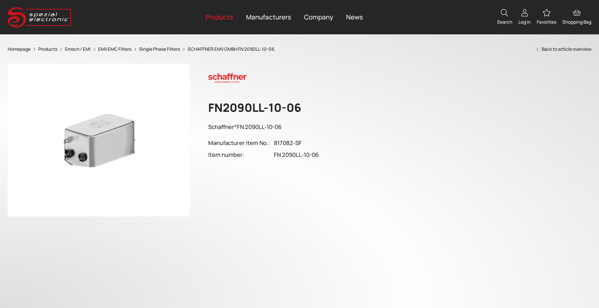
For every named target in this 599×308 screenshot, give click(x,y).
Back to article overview (563, 49)
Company (318, 17)
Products (219, 17)
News (354, 17)
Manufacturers (268, 17)
